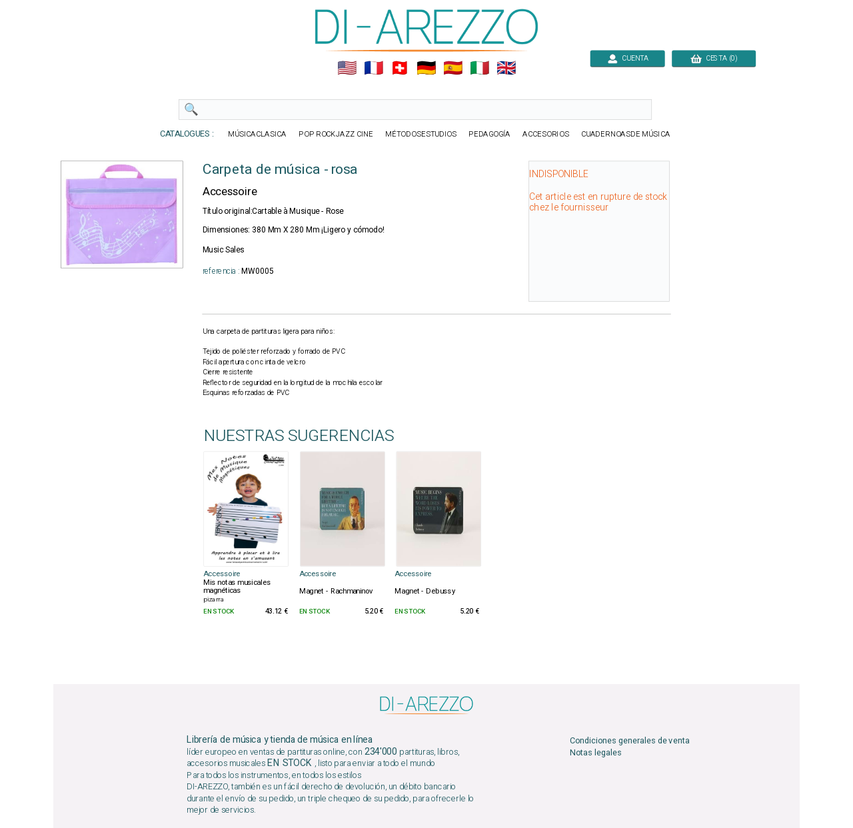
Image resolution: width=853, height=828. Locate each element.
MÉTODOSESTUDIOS (420, 134)
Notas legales (596, 753)
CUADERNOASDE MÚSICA (625, 134)
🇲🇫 (373, 68)
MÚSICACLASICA (257, 134)
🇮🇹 (479, 68)
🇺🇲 (347, 68)
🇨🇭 (399, 68)
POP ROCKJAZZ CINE (336, 134)
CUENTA (627, 58)
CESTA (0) (713, 58)
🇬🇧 (506, 68)
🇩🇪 (426, 68)
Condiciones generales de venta (630, 741)
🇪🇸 (452, 68)
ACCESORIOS (545, 134)
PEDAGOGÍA (489, 134)
